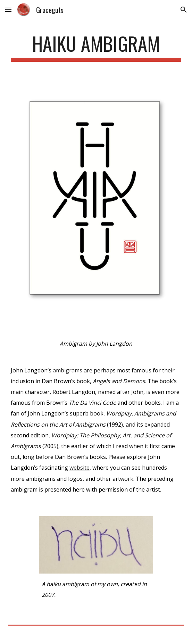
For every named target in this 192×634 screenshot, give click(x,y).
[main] (96, 47)
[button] (8, 9)
